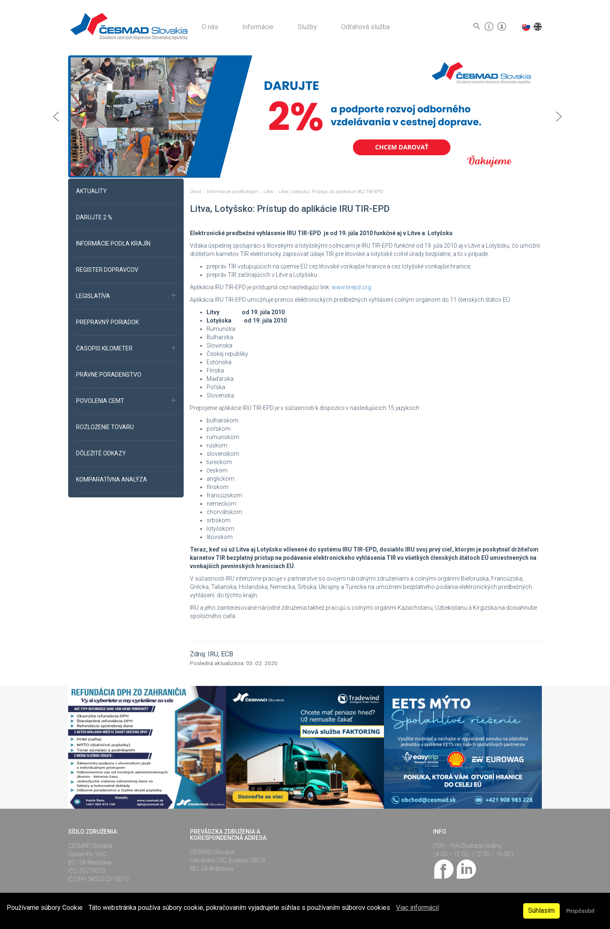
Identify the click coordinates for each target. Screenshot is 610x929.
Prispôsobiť (580, 911)
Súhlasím (541, 910)
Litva (268, 191)
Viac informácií (417, 908)
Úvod (196, 191)
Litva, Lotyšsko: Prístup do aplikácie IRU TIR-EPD (331, 191)
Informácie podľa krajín (233, 191)
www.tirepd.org (351, 287)
